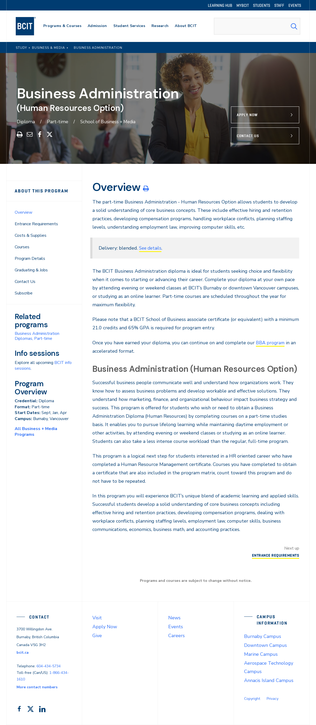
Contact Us (248, 136)
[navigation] (31, 26)
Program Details (30, 258)
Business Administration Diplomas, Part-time (37, 336)
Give (97, 635)
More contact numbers (37, 687)
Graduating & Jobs (31, 270)
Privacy (272, 698)
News (174, 618)
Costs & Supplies (30, 235)
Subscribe (24, 293)
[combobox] (257, 26)
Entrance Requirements (36, 224)
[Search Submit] (294, 26)
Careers (176, 635)
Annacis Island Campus (268, 680)
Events (175, 627)
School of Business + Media (109, 122)
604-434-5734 (48, 666)
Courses (22, 247)
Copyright (252, 698)
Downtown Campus (265, 645)
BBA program (271, 343)
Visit (97, 618)
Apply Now (247, 115)
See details (151, 248)
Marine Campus (261, 654)
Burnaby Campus (262, 636)
